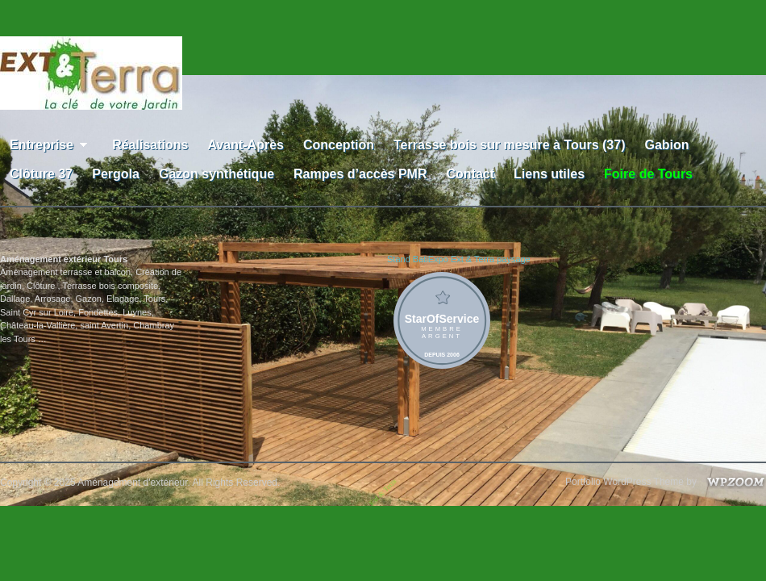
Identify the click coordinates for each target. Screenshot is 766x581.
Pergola (115, 174)
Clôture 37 (41, 174)
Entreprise (51, 145)
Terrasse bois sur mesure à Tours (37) (509, 145)
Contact (470, 174)
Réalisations (150, 145)
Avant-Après (245, 145)
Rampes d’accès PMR (360, 174)
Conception (338, 145)
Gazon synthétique (216, 174)
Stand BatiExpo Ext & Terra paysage (459, 259)
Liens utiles (549, 174)
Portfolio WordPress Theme (624, 481)
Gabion (666, 145)
